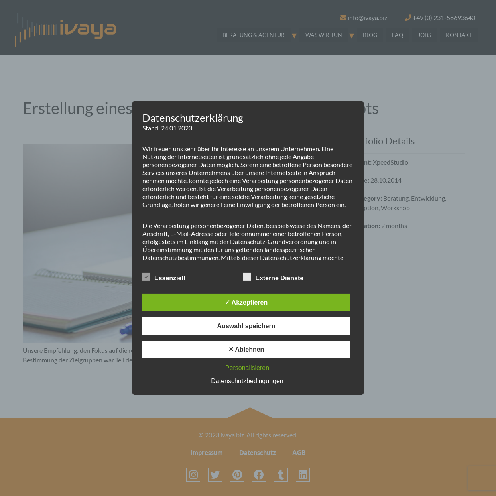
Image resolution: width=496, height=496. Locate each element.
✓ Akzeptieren (246, 302)
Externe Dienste (273, 276)
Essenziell (163, 276)
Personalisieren (247, 367)
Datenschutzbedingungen (247, 381)
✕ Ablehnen (246, 349)
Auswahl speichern (246, 326)
